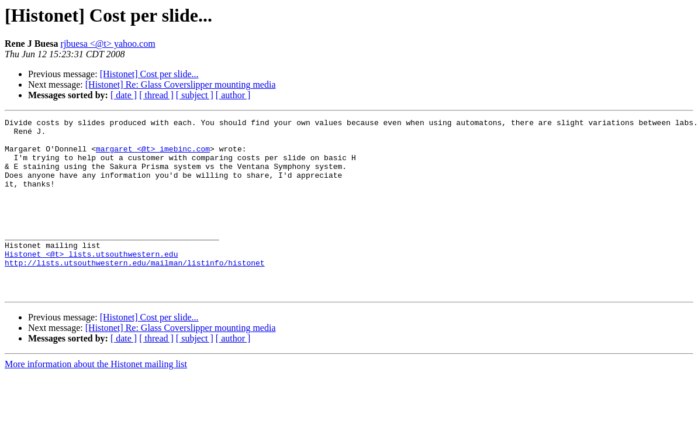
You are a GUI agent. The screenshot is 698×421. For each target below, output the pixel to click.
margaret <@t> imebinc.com (153, 155)
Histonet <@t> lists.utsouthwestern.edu (91, 282)
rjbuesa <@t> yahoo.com (108, 44)
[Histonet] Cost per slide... (149, 74)
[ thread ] (156, 95)
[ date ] (123, 95)
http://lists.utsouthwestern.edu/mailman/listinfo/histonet (135, 292)
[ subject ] (194, 95)
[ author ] (233, 95)
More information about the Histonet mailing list (96, 399)
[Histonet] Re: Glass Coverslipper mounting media (180, 84)
